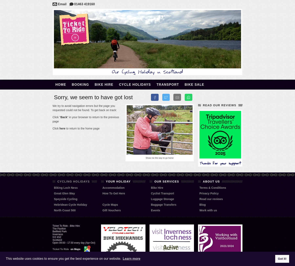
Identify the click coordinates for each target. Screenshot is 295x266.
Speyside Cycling (65, 199)
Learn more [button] (131, 258)
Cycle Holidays (135, 84)
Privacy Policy (209, 193)
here (62, 128)
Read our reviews (219, 105)
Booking (80, 84)
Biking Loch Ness (66, 187)
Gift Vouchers (111, 210)
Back (63, 117)
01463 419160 (82, 4)
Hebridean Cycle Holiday (70, 204)
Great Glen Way (64, 193)
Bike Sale (194, 84)
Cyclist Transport (162, 193)
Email (59, 4)
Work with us (208, 210)
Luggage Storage (162, 199)
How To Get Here (113, 193)
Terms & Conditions (212, 187)
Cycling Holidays (73, 181)
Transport (168, 84)
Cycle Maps (110, 204)
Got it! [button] (282, 258)
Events (155, 210)
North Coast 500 (65, 210)
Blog (202, 204)
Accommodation (113, 187)
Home (60, 84)
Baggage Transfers (163, 204)
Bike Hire (104, 84)
